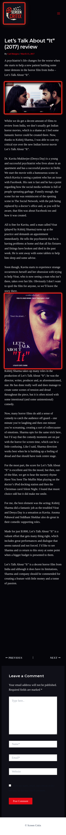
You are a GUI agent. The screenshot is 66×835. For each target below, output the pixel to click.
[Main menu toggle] (58, 13)
